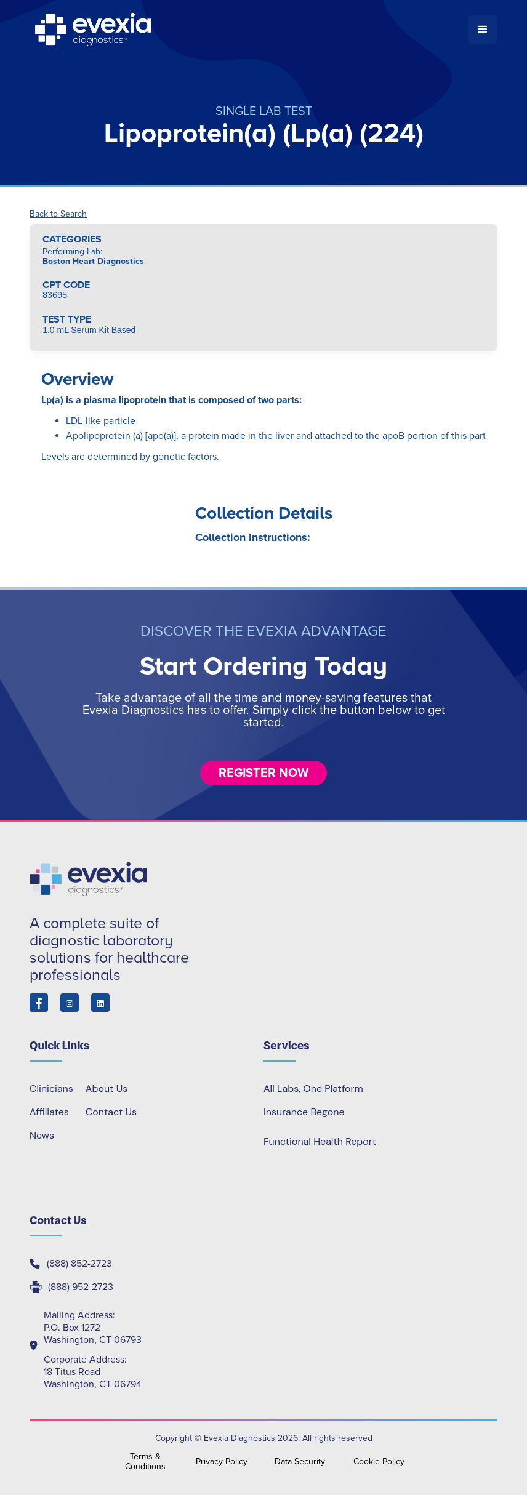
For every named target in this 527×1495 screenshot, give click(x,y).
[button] (482, 29)
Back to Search (58, 214)
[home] (249, 29)
